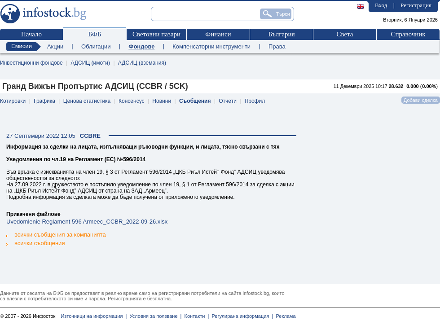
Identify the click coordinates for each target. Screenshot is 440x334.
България (281, 34)
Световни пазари (156, 34)
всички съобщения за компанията (56, 234)
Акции (55, 46)
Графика (44, 101)
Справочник (408, 34)
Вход (381, 5)
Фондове (141, 46)
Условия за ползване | (154, 316)
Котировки (13, 101)
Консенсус (131, 101)
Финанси (218, 34)
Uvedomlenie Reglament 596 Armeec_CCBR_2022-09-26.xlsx (86, 221)
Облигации (95, 46)
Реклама (284, 316)
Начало (31, 34)
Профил (255, 101)
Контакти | (195, 316)
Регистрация (415, 5)
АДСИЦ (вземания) (142, 63)
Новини (161, 101)
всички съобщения (35, 242)
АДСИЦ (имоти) (90, 63)
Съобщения (195, 101)
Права (277, 46)
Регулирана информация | (241, 316)
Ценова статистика (86, 101)
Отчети (228, 101)
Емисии (21, 46)
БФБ (94, 34)
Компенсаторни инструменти (211, 46)
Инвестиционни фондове (31, 63)
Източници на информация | (94, 316)
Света (344, 34)
